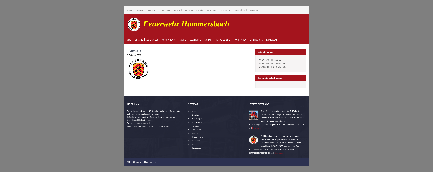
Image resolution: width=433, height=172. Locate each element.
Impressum (253, 10)
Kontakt (199, 10)
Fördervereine (211, 10)
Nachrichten (226, 10)
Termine (176, 10)
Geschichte (188, 10)
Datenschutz (240, 10)
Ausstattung (165, 10)
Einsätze (139, 10)
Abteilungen (151, 10)
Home (129, 10)
